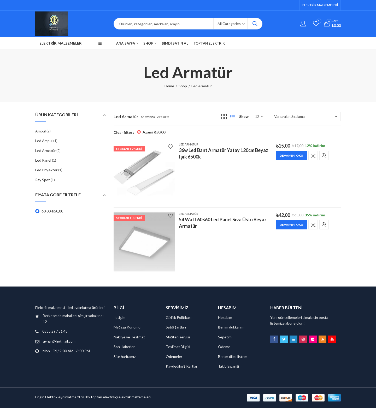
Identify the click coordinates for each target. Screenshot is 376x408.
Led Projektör (46, 170)
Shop (183, 86)
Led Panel (43, 160)
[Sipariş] (305, 116)
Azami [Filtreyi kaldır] (154, 132)
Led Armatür (188, 144)
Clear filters (124, 132)
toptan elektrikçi (104, 397)
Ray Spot (42, 180)
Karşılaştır (313, 155)
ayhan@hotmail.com (59, 341)
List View (232, 116)
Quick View (324, 155)
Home (169, 86)
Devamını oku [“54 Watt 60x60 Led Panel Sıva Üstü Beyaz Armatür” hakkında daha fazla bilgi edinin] (291, 225)
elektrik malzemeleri (135, 397)
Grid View (224, 116)
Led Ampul (43, 140)
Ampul (40, 131)
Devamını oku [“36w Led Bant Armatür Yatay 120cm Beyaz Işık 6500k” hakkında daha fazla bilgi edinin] (291, 155)
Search (254, 23)
